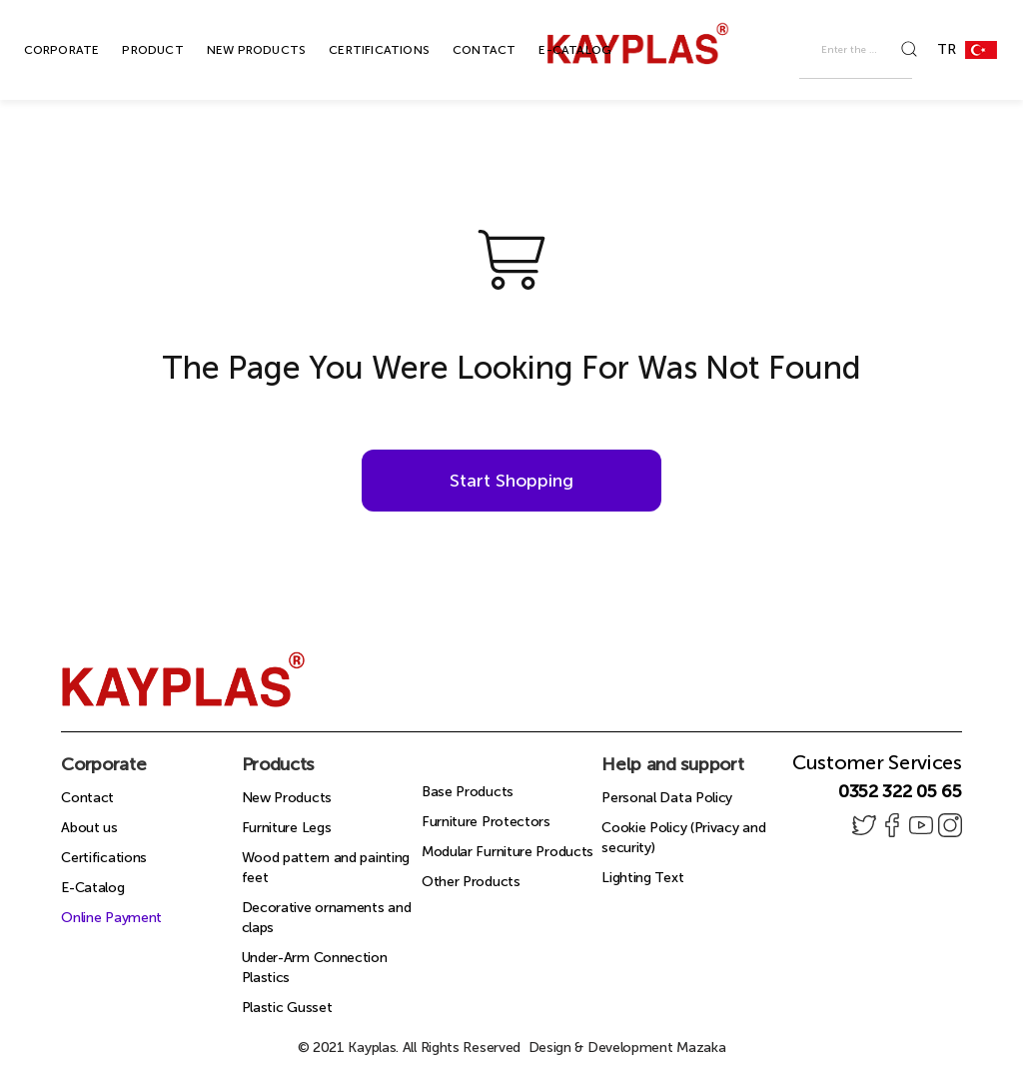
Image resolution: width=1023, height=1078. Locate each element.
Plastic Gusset (287, 1007)
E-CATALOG (551, 50)
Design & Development (627, 1047)
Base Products (467, 791)
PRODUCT (129, 50)
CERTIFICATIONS (356, 50)
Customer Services (877, 762)
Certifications (104, 857)
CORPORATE (39, 50)
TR (974, 50)
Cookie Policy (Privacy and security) (683, 837)
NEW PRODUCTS (233, 50)
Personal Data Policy (666, 797)
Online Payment (111, 917)
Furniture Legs (287, 827)
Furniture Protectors (486, 821)
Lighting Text (642, 877)
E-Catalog (92, 887)
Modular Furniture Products (507, 851)
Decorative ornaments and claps (327, 917)
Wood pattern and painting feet (326, 867)
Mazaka (700, 1047)
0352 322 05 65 (900, 791)
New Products (287, 797)
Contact (87, 797)
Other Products (471, 881)
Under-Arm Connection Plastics (315, 967)
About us (89, 827)
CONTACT (461, 50)
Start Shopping (511, 481)
